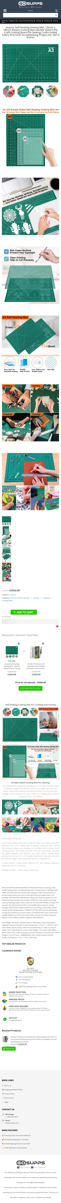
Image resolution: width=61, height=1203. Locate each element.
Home (4, 21)
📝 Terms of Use (8, 1098)
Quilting (47, 21)
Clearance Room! (11, 950)
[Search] (30, 15)
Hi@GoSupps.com (12, 1123)
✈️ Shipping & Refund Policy (12, 1090)
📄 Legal (5, 1102)
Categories (12, 21)
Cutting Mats (7, 600)
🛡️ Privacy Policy (8, 1094)
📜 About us (6, 1085)
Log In (30, 11)
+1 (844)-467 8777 (15, 1020)
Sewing (38, 21)
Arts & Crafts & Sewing (26, 21)
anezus (13, 594)
